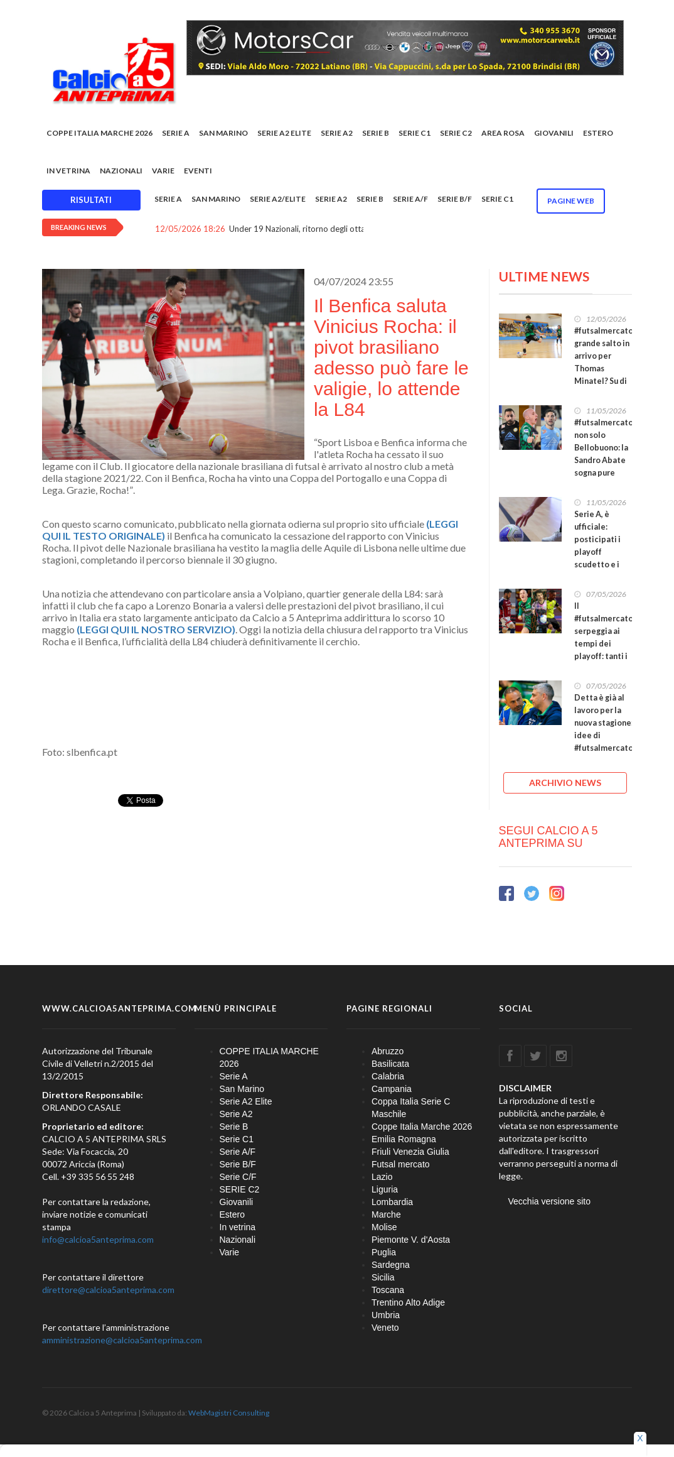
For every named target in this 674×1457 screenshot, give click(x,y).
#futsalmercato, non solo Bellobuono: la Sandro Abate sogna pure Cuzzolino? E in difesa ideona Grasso (604, 466)
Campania (392, 1089)
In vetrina (68, 170)
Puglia (384, 1252)
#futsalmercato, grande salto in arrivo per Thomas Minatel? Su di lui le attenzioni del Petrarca (604, 368)
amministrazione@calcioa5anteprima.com (122, 1339)
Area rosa (503, 133)
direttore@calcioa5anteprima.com (108, 1289)
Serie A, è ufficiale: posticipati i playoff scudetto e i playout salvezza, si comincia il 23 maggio (599, 564)
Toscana (388, 1290)
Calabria (388, 1076)
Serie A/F (410, 199)
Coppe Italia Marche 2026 (422, 1126)
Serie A (176, 133)
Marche (386, 1214)
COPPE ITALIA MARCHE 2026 (99, 133)
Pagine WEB (570, 200)
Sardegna (391, 1265)
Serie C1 (415, 133)
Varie (163, 170)
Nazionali (121, 170)
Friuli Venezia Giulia (410, 1152)
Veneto (385, 1328)
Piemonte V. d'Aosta (411, 1240)
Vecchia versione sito (549, 1201)
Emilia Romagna (404, 1139)
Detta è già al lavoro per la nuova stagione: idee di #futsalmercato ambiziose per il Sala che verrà (603, 735)
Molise (384, 1227)
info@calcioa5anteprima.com (98, 1239)
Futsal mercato (401, 1164)
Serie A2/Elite (278, 199)
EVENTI (198, 170)
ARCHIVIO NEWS (565, 782)
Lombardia (392, 1202)
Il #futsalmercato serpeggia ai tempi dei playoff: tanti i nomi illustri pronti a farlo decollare (603, 650)
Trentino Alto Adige (408, 1302)
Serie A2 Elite (284, 133)
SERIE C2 (456, 133)
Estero (598, 133)
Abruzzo (388, 1051)
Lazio (382, 1177)
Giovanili (554, 133)
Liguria (385, 1189)
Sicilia (383, 1277)
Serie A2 (337, 133)
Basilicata (390, 1064)
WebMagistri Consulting (228, 1412)
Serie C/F (238, 1177)
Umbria (386, 1315)
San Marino (223, 133)
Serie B (375, 133)
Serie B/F (454, 199)
